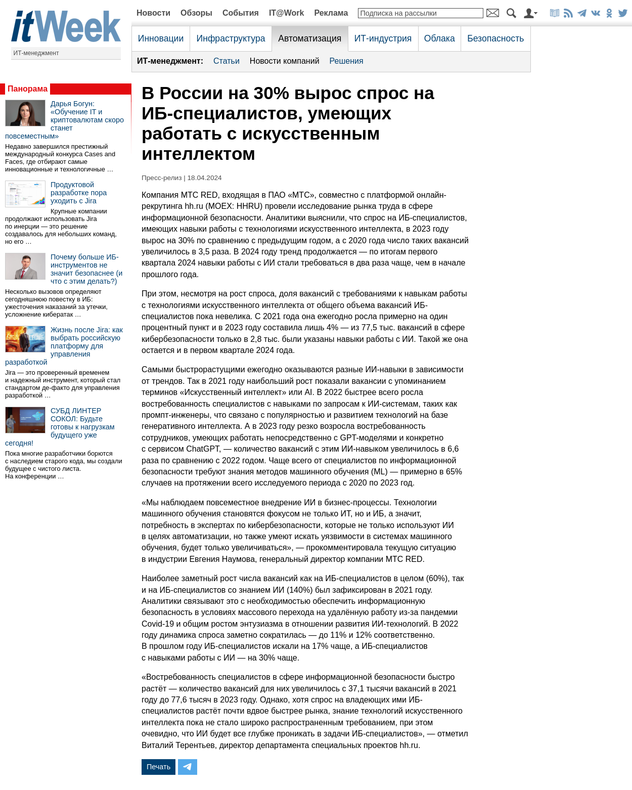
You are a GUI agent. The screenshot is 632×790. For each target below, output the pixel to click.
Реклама (331, 13)
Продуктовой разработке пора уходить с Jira (79, 193)
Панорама (28, 88)
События (240, 13)
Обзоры (196, 13)
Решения (347, 61)
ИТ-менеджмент (36, 53)
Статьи (226, 61)
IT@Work (286, 13)
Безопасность (495, 38)
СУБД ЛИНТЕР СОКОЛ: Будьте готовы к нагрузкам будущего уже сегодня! (60, 427)
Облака (439, 38)
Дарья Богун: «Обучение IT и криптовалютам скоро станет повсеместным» (64, 120)
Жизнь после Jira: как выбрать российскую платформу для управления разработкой (64, 346)
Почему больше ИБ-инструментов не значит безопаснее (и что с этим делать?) (86, 269)
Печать (158, 767)
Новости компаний (285, 61)
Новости (153, 13)
